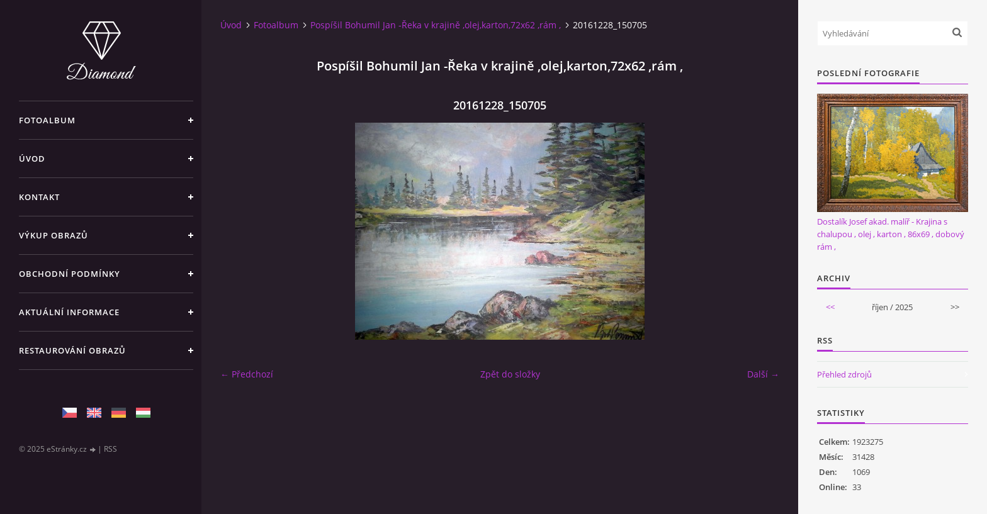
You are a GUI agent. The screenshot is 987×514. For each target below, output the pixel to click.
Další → (763, 374)
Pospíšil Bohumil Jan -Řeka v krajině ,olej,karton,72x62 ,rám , (435, 25)
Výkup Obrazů (53, 235)
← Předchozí (246, 374)
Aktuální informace (69, 312)
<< (830, 307)
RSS (110, 449)
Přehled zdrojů (844, 374)
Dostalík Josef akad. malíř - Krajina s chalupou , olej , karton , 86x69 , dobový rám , (890, 234)
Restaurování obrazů (72, 350)
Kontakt (39, 197)
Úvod (32, 158)
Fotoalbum (47, 120)
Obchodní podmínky (69, 273)
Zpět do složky (510, 374)
